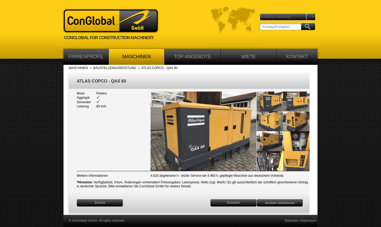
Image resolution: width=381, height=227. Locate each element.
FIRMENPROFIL (86, 56)
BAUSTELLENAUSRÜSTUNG (114, 68)
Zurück (99, 203)
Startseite (291, 221)
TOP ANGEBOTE (192, 56)
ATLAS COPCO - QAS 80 (159, 68)
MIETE (248, 56)
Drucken (233, 203)
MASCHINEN (136, 56)
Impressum (308, 221)
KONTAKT (297, 56)
